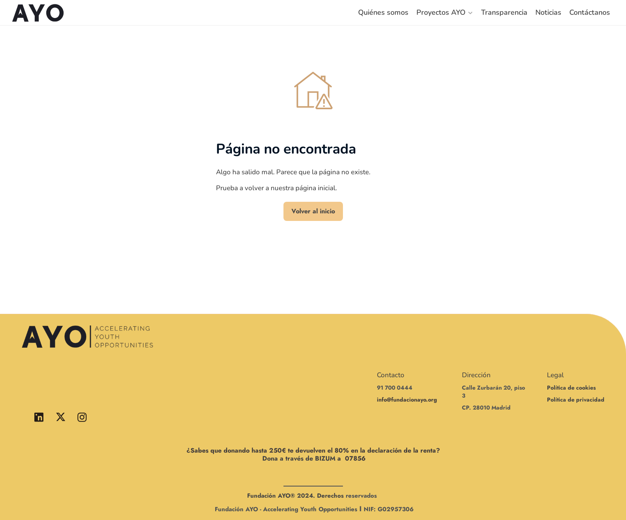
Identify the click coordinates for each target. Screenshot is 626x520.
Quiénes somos (383, 12)
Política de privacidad (575, 400)
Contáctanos (589, 12)
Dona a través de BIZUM (298, 458)
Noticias (548, 12)
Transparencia (504, 12)
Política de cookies (571, 388)
